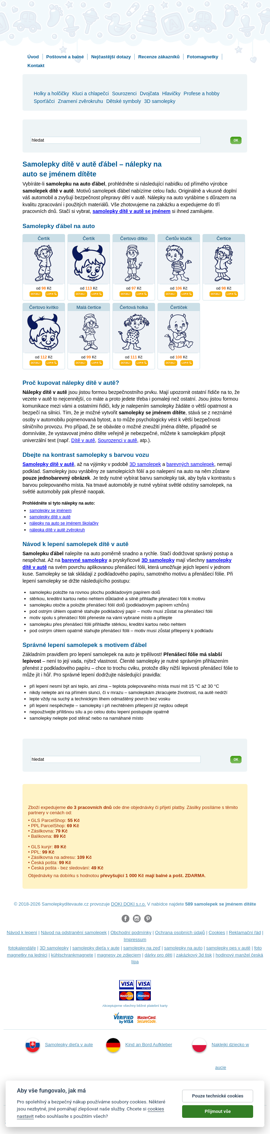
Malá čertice (88, 307)
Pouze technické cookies (217, 1096)
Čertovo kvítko (43, 307)
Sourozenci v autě (117, 440)
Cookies (216, 932)
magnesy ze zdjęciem (119, 955)
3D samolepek (145, 464)
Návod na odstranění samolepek (74, 932)
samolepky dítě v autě (50, 516)
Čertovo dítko (133, 238)
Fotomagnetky (202, 56)
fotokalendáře (22, 948)
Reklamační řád (245, 932)
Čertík (44, 238)
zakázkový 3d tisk (194, 955)
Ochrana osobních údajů (180, 932)
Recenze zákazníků (159, 56)
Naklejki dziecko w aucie (220, 1054)
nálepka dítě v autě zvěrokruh (57, 529)
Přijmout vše (218, 1111)
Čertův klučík (179, 238)
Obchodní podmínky (130, 932)
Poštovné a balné (65, 56)
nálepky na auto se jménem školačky (64, 523)
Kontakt (35, 65)
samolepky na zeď (142, 948)
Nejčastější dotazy (111, 56)
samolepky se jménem (50, 510)
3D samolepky (54, 948)
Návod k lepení (22, 932)
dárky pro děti (158, 955)
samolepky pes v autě (228, 948)
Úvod (33, 56)
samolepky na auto (183, 948)
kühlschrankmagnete (72, 955)
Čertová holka (134, 307)
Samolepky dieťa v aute (59, 1045)
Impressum (135, 939)
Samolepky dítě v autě (48, 464)
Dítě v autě (83, 440)
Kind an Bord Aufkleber (139, 1045)
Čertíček (178, 307)
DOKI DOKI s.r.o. (128, 904)
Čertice (224, 238)
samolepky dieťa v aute (96, 948)
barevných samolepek (190, 464)
